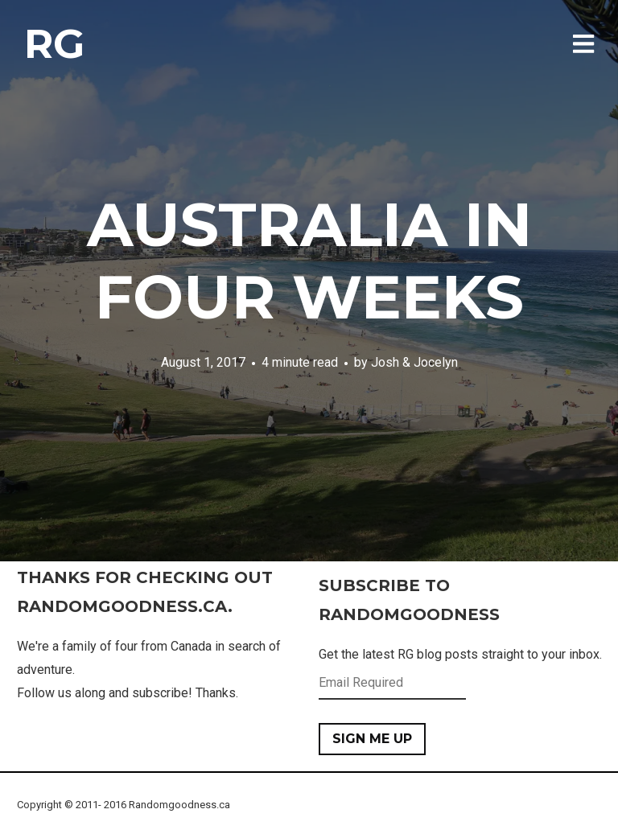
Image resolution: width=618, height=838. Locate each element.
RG (54, 43)
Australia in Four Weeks (309, 260)
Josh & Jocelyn (414, 362)
